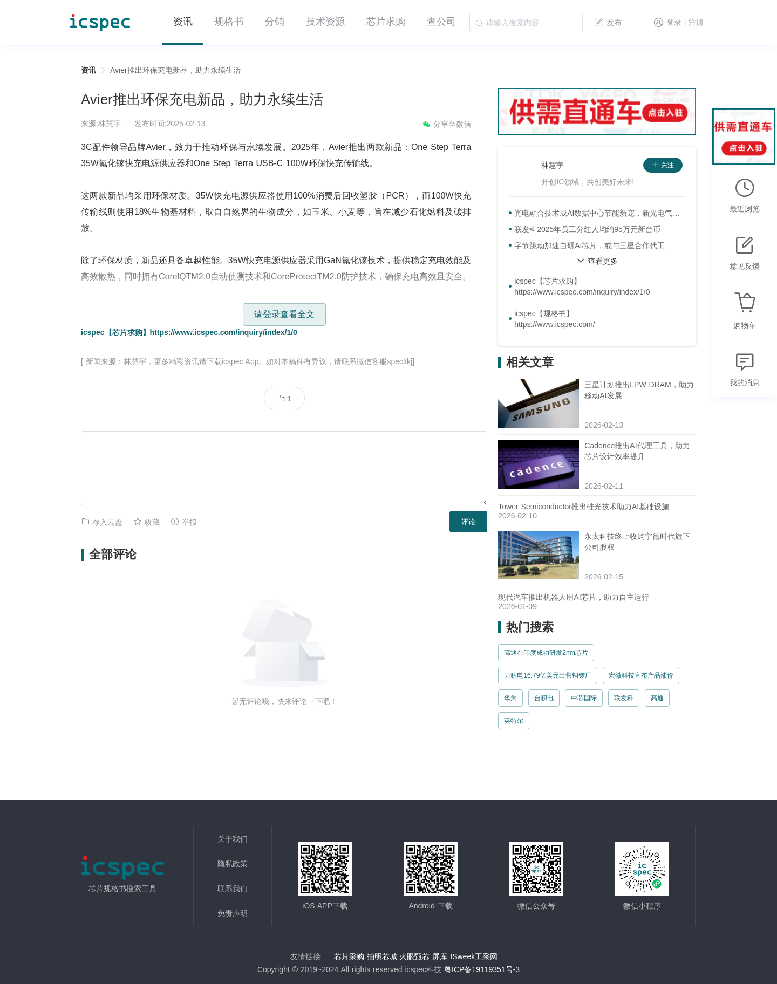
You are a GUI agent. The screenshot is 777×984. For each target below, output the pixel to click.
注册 (696, 22)
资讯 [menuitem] (183, 21)
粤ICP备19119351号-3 (482, 969)
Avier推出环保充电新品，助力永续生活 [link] (175, 70)
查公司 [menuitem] (441, 21)
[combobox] (526, 22)
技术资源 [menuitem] (325, 21)
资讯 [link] (88, 70)
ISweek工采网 (473, 956)
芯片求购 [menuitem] (385, 21)
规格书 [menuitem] (228, 21)
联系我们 (232, 888)
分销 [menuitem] (274, 21)
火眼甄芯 (414, 956)
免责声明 (232, 913)
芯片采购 (349, 956)
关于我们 (232, 839)
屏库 (439, 956)
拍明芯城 (382, 956)
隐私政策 (232, 863)
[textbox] (526, 22)
